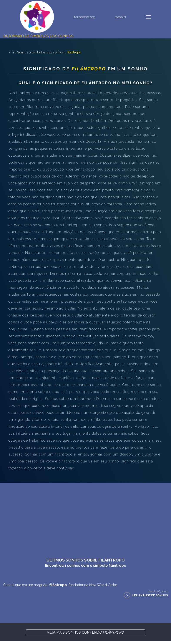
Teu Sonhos (19, 52)
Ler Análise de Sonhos (150, 595)
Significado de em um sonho (85, 68)
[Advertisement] (85, 515)
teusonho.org (84, 17)
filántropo (74, 52)
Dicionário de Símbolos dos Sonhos (38, 36)
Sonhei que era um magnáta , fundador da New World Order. (60, 585)
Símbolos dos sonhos (48, 52)
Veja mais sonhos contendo (85, 632)
